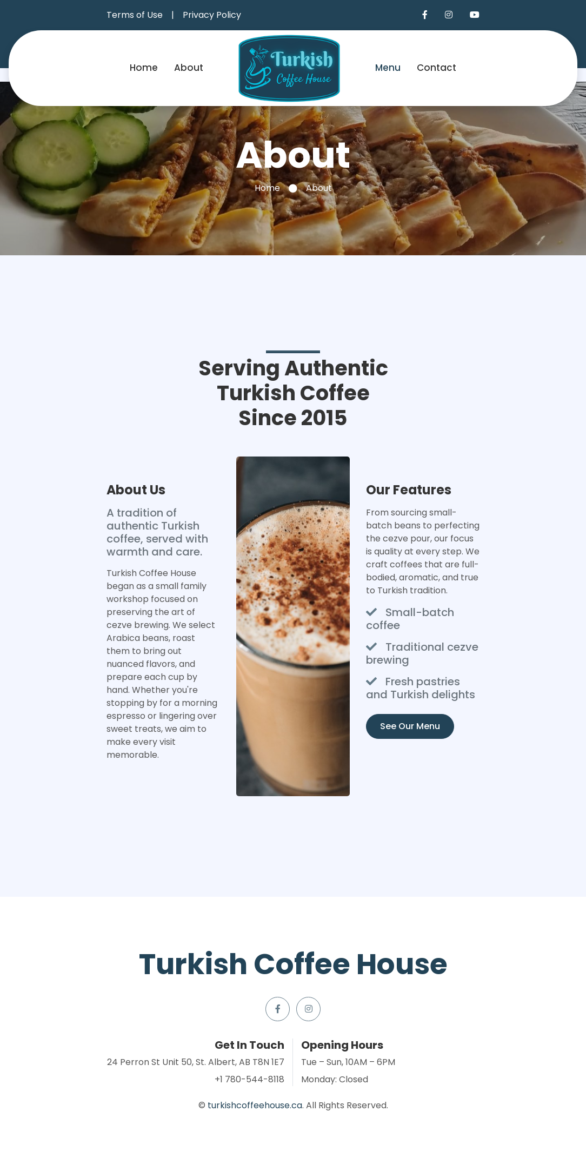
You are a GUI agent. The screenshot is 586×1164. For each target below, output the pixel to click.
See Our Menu (410, 726)
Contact (436, 67)
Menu (388, 67)
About (188, 67)
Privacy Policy (212, 15)
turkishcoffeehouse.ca (255, 1105)
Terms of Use (134, 15)
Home (144, 67)
